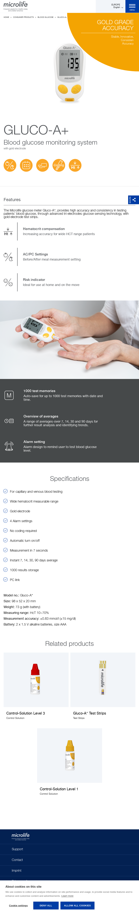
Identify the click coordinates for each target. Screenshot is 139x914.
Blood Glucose (45, 17)
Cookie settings (18, 905)
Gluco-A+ (62, 17)
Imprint (16, 870)
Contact (17, 860)
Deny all (46, 905)
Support (17, 849)
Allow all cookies (77, 905)
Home (6, 17)
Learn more (67, 896)
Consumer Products (23, 17)
